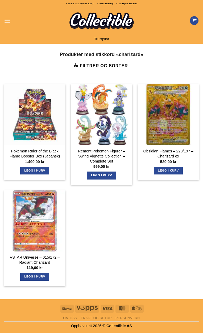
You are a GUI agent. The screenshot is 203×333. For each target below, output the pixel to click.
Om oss (70, 318)
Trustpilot (101, 39)
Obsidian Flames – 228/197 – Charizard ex (168, 153)
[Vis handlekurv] (194, 20)
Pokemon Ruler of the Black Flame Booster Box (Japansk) (35, 153)
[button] (7, 20)
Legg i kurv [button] (34, 170)
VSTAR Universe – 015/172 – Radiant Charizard (35, 259)
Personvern (127, 318)
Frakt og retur (96, 318)
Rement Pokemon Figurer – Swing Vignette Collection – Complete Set (101, 156)
